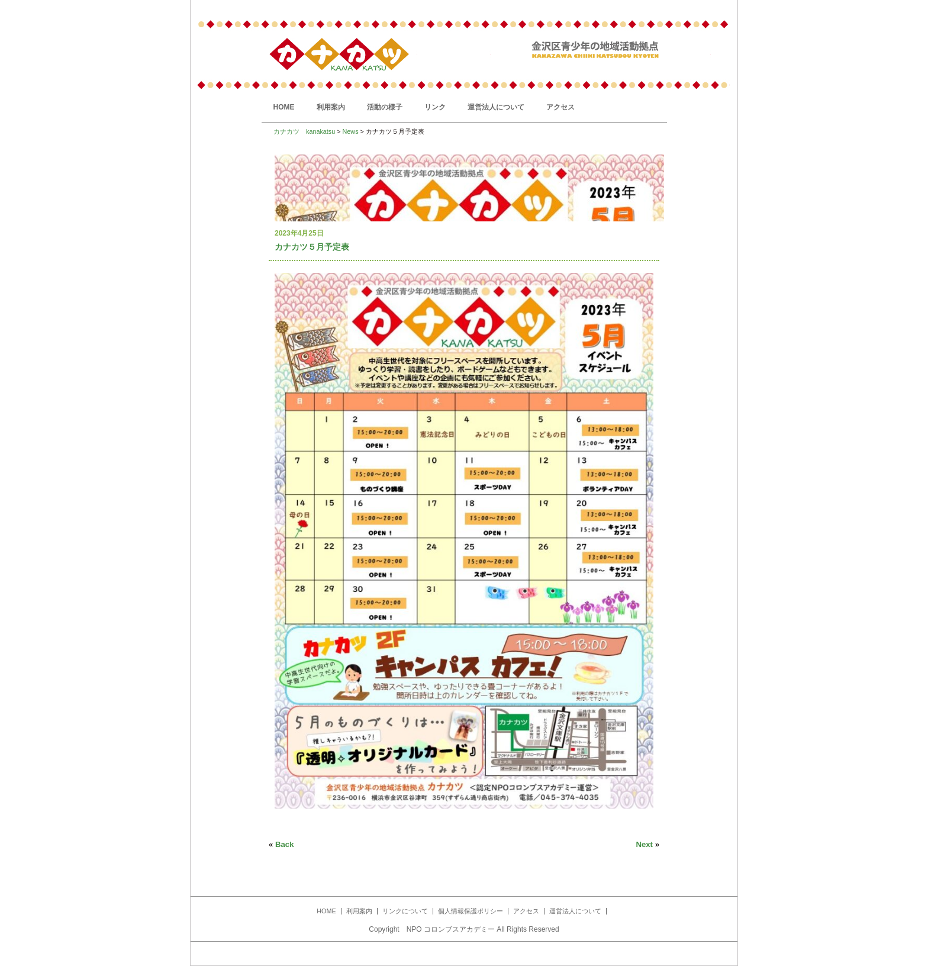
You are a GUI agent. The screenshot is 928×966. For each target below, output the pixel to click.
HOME (284, 107)
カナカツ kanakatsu (304, 131)
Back (284, 844)
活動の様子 (384, 107)
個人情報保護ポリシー (470, 911)
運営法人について (496, 107)
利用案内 (331, 107)
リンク (435, 107)
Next (644, 844)
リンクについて (405, 911)
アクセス (560, 107)
